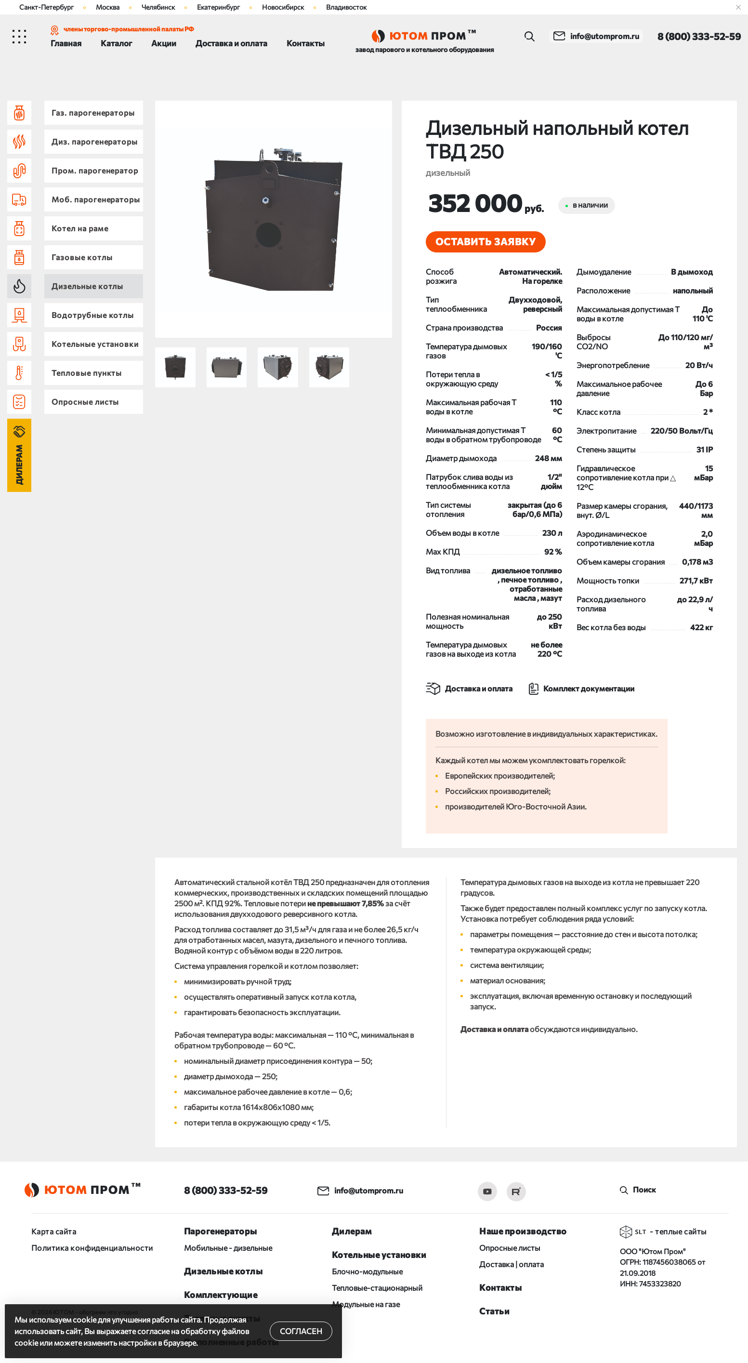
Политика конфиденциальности (92, 1246)
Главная (66, 43)
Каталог (116, 43)
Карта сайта (53, 1229)
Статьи (494, 1309)
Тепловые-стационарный (377, 1286)
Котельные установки (379, 1253)
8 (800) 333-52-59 (225, 1188)
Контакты (306, 43)
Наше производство (523, 1229)
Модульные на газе (366, 1302)
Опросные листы (509, 1246)
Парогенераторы (220, 1229)
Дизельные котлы (223, 1269)
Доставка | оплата (511, 1262)
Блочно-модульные (367, 1269)
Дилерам (19, 465)
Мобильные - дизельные (228, 1246)
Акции (163, 43)
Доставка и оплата (231, 43)
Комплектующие (221, 1293)
